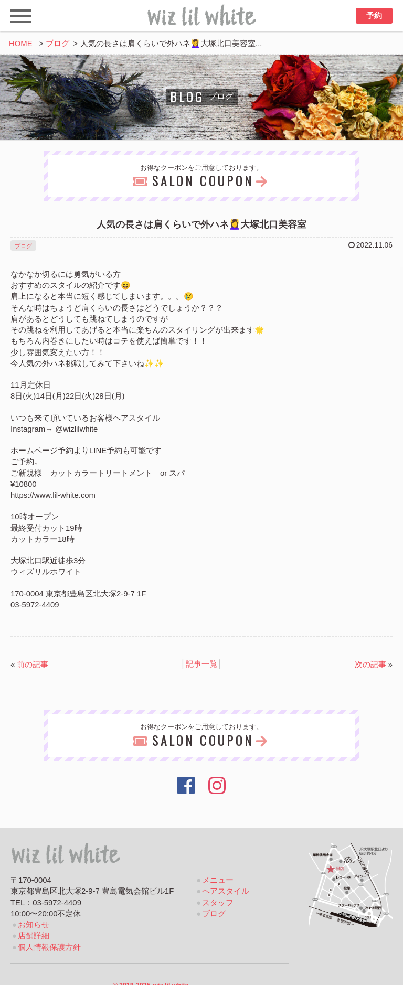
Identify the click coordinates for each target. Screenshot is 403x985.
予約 (374, 16)
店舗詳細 (33, 936)
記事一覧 (201, 664)
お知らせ (33, 924)
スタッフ (218, 902)
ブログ (57, 43)
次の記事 (370, 664)
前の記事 (32, 664)
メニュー (218, 880)
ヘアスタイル (225, 891)
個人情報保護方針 (49, 947)
